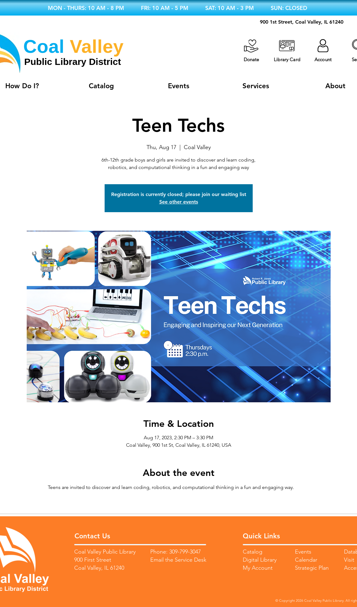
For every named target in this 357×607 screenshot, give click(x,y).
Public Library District (72, 62)
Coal (43, 46)
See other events (178, 202)
